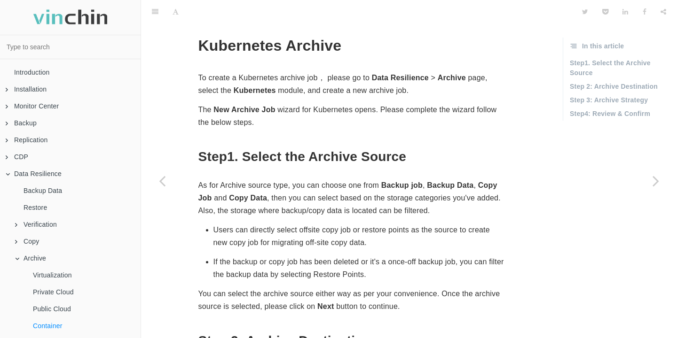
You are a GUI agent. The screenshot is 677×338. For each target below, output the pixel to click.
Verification (36, 224)
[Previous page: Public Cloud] (162, 180)
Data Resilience (34, 173)
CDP (17, 157)
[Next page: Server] (656, 180)
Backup (21, 123)
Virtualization (52, 275)
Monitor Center (32, 106)
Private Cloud (53, 292)
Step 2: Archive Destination (614, 63)
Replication (26, 140)
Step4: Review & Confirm (610, 90)
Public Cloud (52, 309)
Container (48, 326)
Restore (35, 207)
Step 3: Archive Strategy (609, 76)
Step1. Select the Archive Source (610, 44)
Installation (26, 89)
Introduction (32, 72)
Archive (30, 258)
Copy (27, 241)
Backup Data (43, 190)
